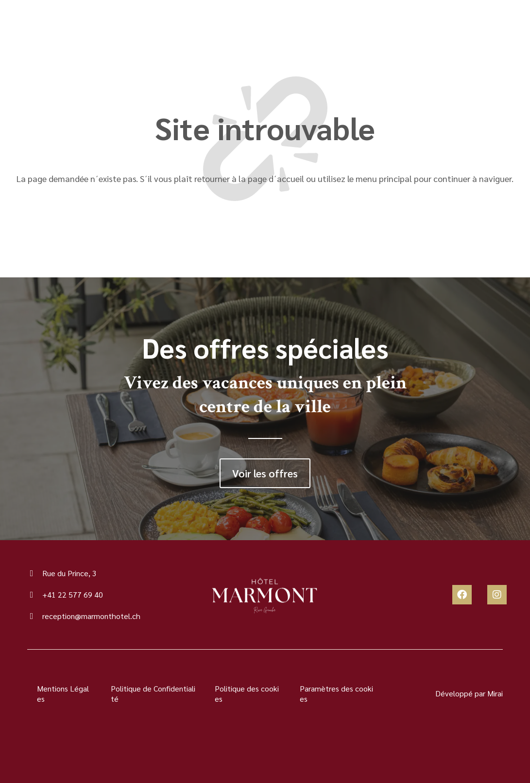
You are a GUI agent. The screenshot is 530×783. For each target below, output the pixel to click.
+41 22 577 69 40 (72, 594)
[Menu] (66, 29)
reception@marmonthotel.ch (91, 616)
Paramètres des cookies (336, 693)
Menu (94, 29)
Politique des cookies (247, 693)
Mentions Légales (63, 693)
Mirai (495, 693)
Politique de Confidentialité (153, 693)
